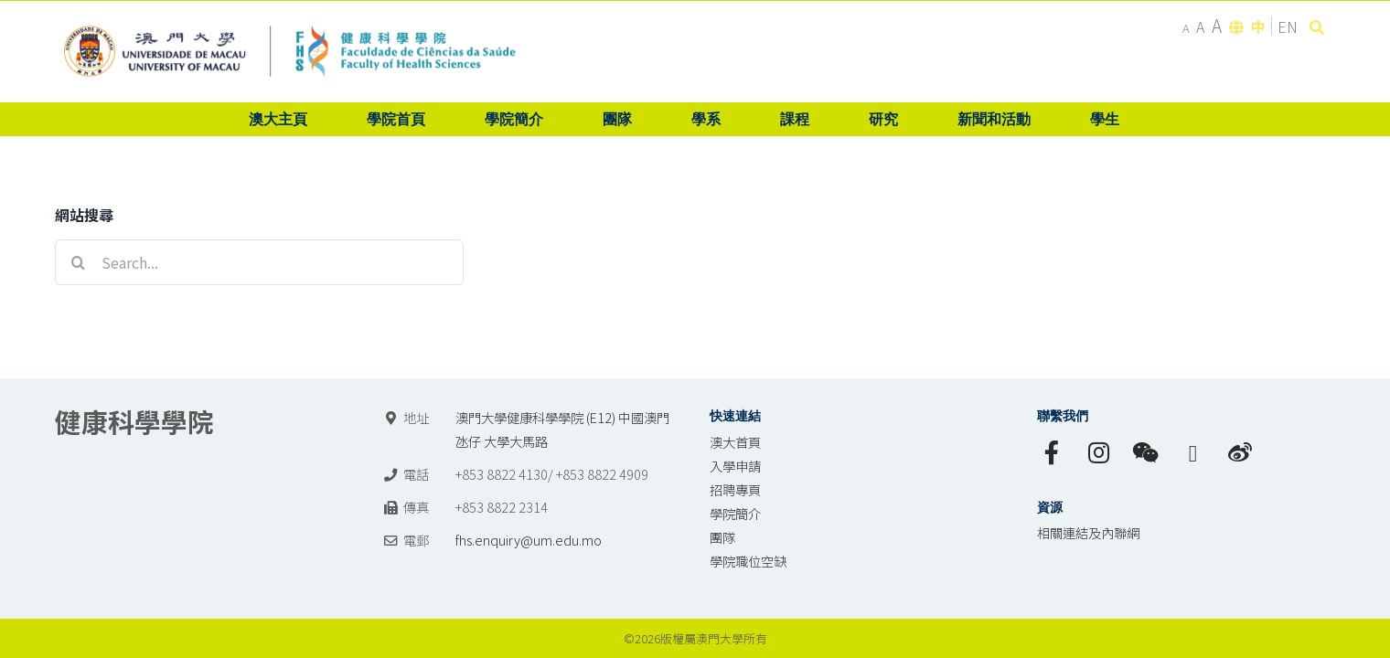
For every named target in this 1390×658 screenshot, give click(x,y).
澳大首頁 (735, 441)
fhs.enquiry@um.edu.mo (528, 539)
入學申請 (735, 465)
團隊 (722, 537)
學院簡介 (735, 513)
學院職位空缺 (748, 560)
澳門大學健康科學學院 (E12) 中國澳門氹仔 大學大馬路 (562, 429)
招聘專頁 (735, 489)
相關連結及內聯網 (1088, 532)
